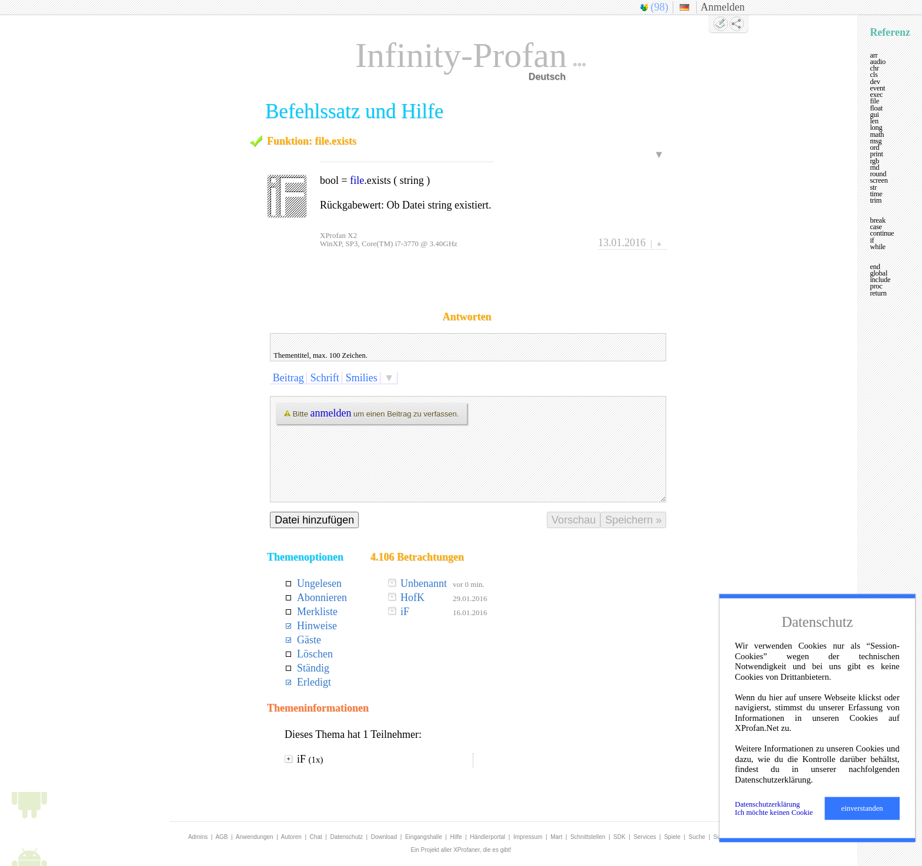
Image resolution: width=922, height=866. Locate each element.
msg (875, 141)
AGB (221, 837)
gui (874, 114)
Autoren (291, 837)
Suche (697, 837)
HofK (412, 597)
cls (873, 75)
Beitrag (288, 378)
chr (874, 68)
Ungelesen (319, 583)
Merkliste (317, 611)
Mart (556, 837)
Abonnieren (322, 597)
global (878, 273)
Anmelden (723, 7)
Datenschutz (346, 837)
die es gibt (496, 850)
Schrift (325, 378)
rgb (874, 161)
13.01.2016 (622, 243)
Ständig (313, 668)
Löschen (315, 654)
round (878, 174)
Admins (198, 837)
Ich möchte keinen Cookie (774, 812)
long (876, 127)
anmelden (331, 413)
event (877, 88)
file (357, 180)
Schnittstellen (587, 837)
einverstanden (862, 808)
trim (875, 200)
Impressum (527, 837)
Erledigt (314, 682)
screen (878, 180)
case (876, 227)
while (878, 247)
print (876, 154)
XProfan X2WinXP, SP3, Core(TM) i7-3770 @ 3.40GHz (388, 239)
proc (876, 286)
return (878, 293)
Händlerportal (487, 837)
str (873, 187)
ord (874, 147)
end (875, 267)
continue (882, 233)
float (876, 108)
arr (873, 55)
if (872, 240)
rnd (874, 167)
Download (384, 837)
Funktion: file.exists (311, 141)
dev (875, 82)
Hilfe (456, 837)
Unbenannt (423, 583)
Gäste (309, 640)
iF (404, 611)
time (876, 194)
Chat (316, 837)
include (880, 280)
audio (878, 62)
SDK (619, 837)
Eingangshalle (423, 837)
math (877, 134)
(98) (660, 7)
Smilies (361, 378)
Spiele (672, 837)
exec (876, 94)
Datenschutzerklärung (767, 804)
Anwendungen (254, 837)
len (874, 121)
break (878, 220)
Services (644, 837)
